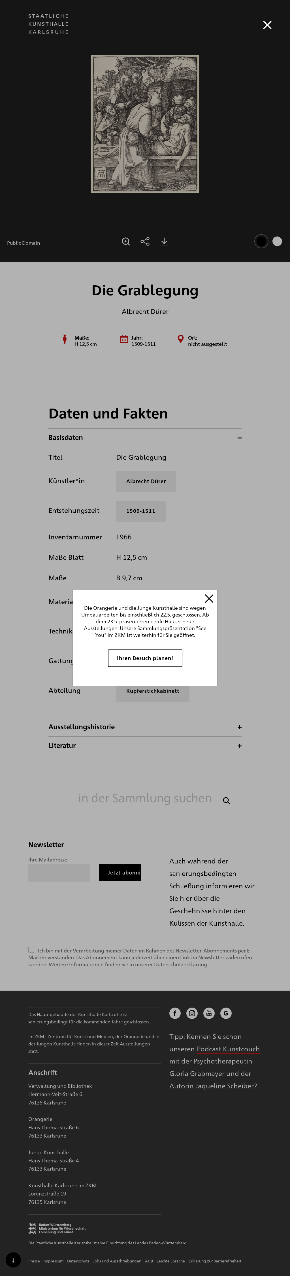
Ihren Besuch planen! (145, 658)
